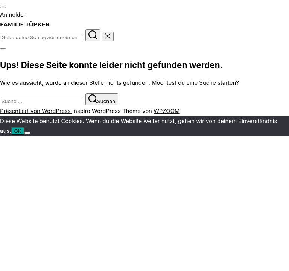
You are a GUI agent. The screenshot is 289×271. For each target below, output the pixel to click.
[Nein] (27, 133)
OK (17, 131)
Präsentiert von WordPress (36, 111)
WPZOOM (166, 111)
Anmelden (13, 14)
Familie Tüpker (24, 24)
